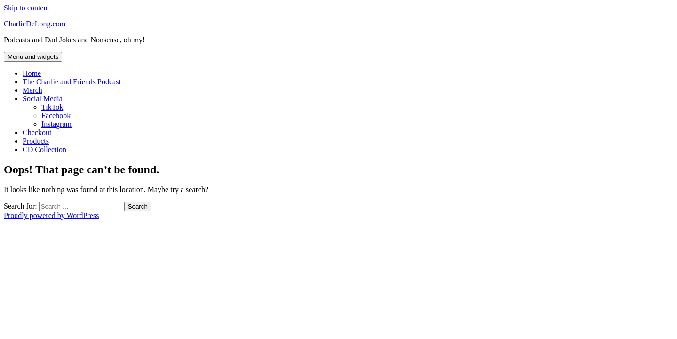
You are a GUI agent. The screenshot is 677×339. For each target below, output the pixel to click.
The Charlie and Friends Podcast (72, 82)
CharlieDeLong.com (34, 24)
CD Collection (44, 149)
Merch (32, 90)
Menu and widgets (33, 56)
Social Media (43, 99)
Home (32, 73)
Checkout (37, 133)
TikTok (52, 107)
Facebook (56, 116)
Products (36, 141)
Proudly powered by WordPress (51, 215)
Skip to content (26, 8)
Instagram (56, 124)
